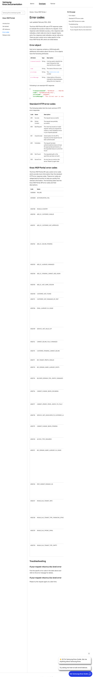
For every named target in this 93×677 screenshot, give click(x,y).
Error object (72, 15)
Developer (42, 4)
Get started (6, 26)
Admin (32, 4)
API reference (6, 29)
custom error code (54, 72)
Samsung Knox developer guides (12, 13)
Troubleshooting (73, 24)
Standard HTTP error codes (76, 18)
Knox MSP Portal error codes (76, 21)
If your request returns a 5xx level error (81, 30)
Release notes (6, 35)
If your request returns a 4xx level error (81, 27)
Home (31, 12)
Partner (52, 4)
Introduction (6, 23)
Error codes (6, 32)
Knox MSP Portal (40, 12)
